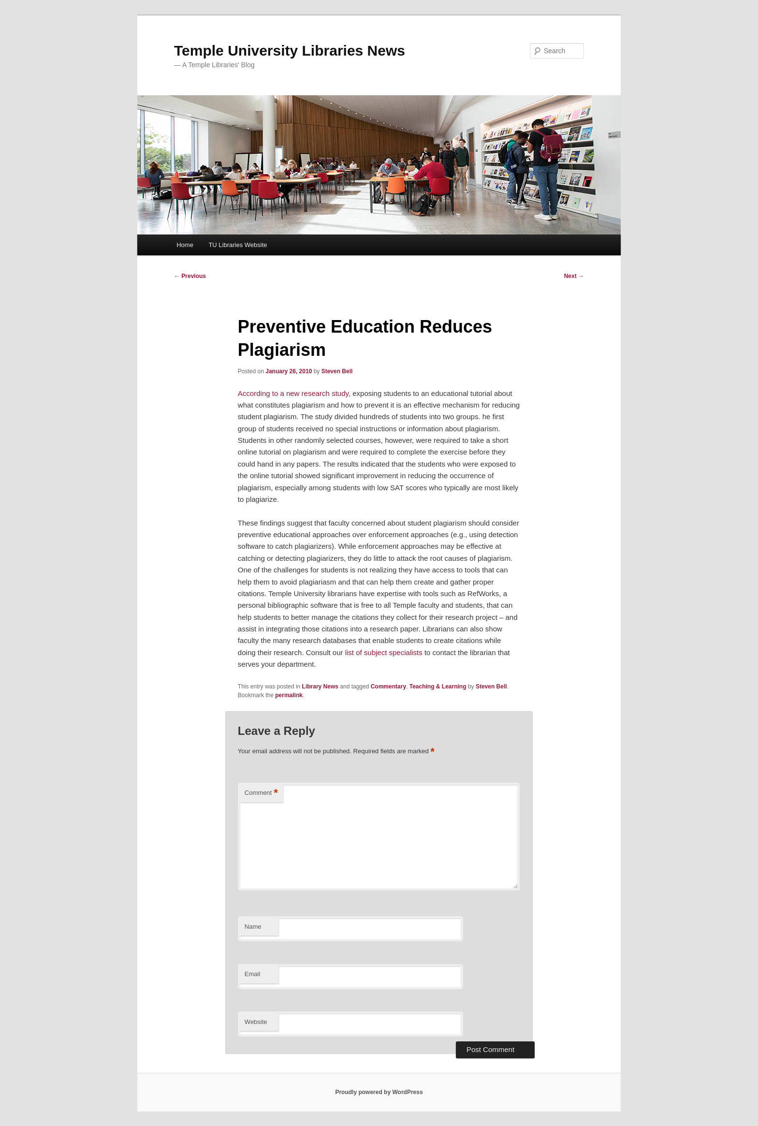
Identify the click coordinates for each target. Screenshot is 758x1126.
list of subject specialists (384, 652)
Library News (320, 686)
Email (253, 974)
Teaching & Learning (437, 686)
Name (253, 926)
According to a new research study (293, 393)
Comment (261, 793)
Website (256, 1021)
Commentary (388, 686)
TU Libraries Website (237, 245)
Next (574, 276)
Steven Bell (337, 371)
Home (184, 245)
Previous (190, 276)
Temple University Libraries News (289, 50)
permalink (289, 695)
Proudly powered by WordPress (379, 1092)
